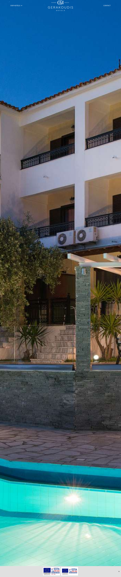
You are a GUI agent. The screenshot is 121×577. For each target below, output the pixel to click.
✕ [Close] (119, 571)
